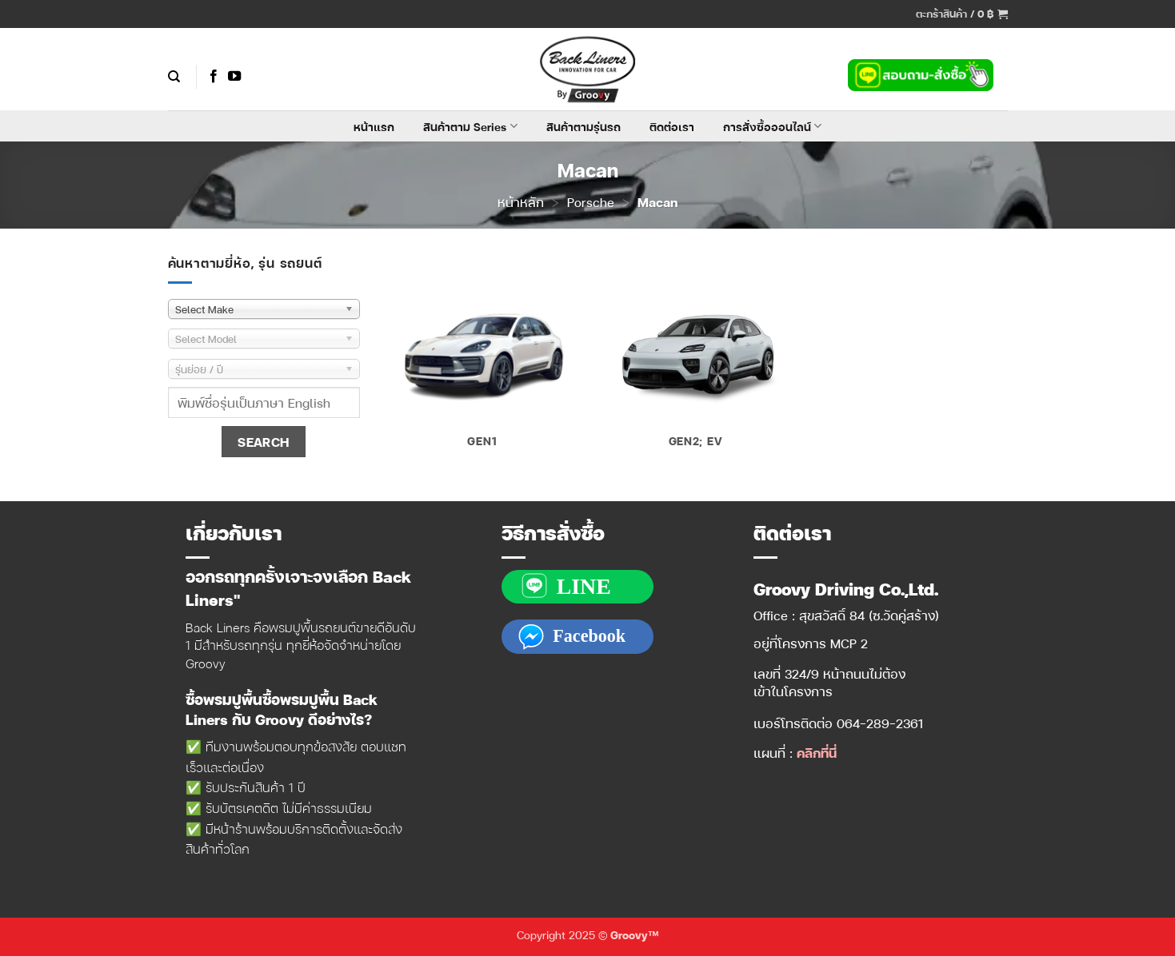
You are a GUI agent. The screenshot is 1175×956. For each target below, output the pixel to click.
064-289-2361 (880, 723)
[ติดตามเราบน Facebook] (213, 77)
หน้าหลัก (521, 202)
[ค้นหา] (174, 77)
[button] (962, 14)
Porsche (590, 202)
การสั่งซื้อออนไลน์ (772, 126)
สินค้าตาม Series (470, 126)
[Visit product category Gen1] (482, 357)
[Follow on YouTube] (234, 77)
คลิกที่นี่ (817, 752)
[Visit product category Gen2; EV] (695, 357)
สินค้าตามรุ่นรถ (583, 126)
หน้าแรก (374, 126)
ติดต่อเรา (671, 126)
